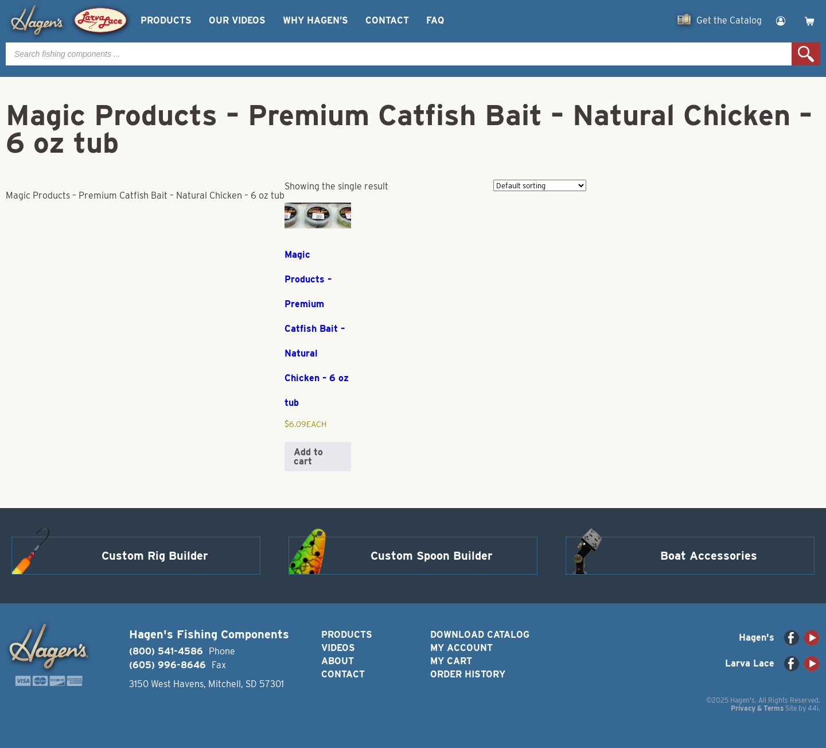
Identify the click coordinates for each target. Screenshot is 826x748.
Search (806, 53)
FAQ (435, 20)
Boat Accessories (708, 556)
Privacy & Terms (757, 708)
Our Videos (237, 20)
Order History (467, 674)
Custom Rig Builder (155, 556)
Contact (387, 20)
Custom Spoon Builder (432, 556)
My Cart (451, 661)
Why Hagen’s (315, 20)
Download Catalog (479, 634)
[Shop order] (539, 185)
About (337, 661)
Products (166, 20)
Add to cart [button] (308, 457)
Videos (338, 647)
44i (813, 708)
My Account (461, 647)
